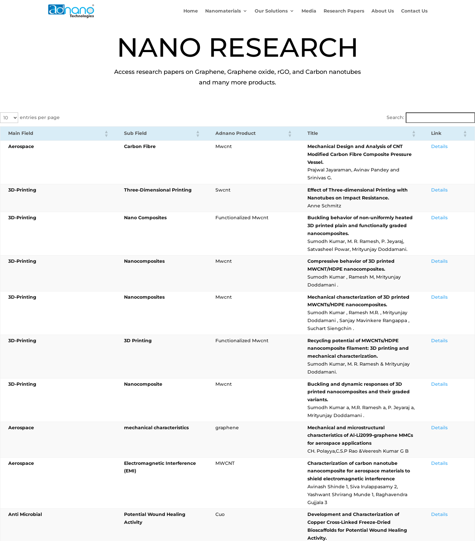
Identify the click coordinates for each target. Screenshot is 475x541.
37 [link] (458, 428)
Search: (395, 117)
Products (58, 462)
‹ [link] (378, 428)
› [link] (469, 428)
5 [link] (434, 428)
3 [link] (412, 428)
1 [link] (390, 428)
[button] (63, 133)
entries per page (40, 117)
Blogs (54, 489)
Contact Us (61, 480)
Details (458, 146)
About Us (58, 471)
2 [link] (401, 428)
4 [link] (423, 428)
